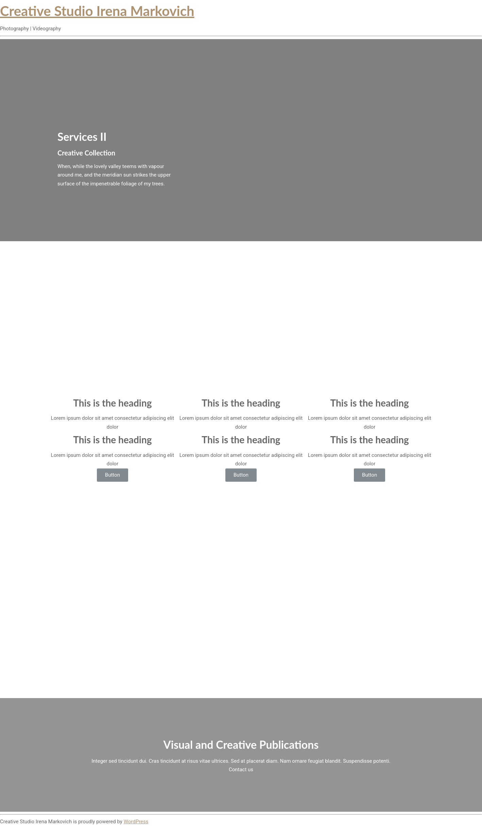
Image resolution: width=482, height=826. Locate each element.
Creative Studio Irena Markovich (97, 11)
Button (112, 475)
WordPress (136, 822)
